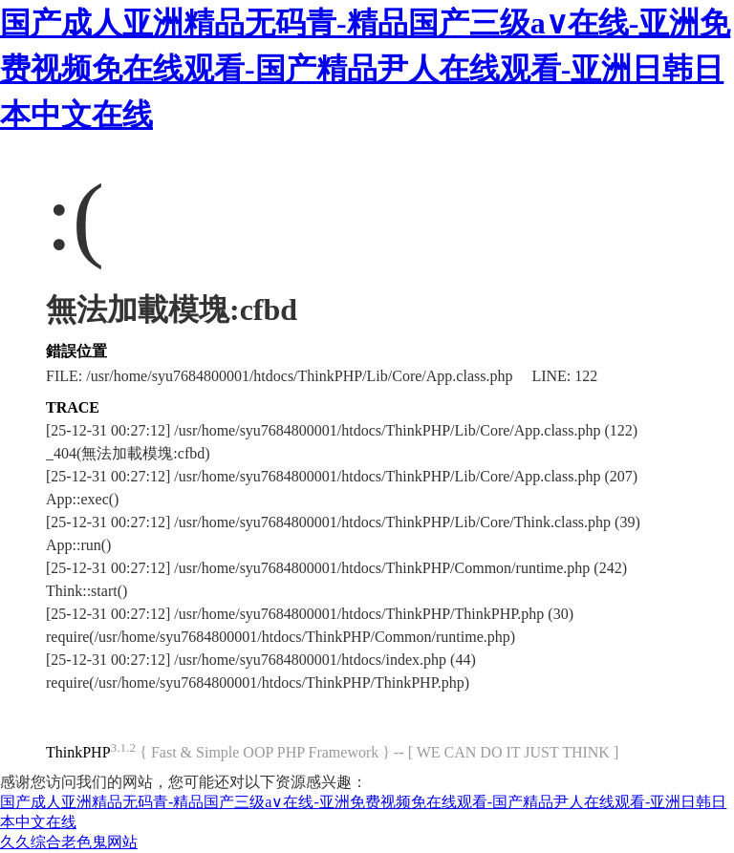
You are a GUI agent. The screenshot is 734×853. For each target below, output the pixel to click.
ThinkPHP (78, 752)
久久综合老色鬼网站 (69, 842)
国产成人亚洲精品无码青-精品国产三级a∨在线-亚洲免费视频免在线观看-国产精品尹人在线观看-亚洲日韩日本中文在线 (365, 69)
